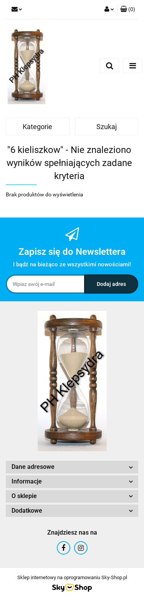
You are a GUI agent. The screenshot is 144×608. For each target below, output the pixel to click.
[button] (127, 9)
